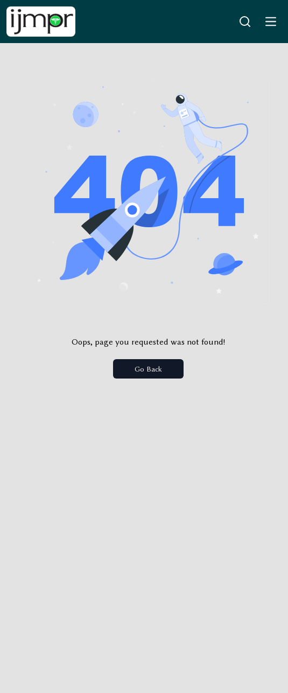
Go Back (148, 369)
